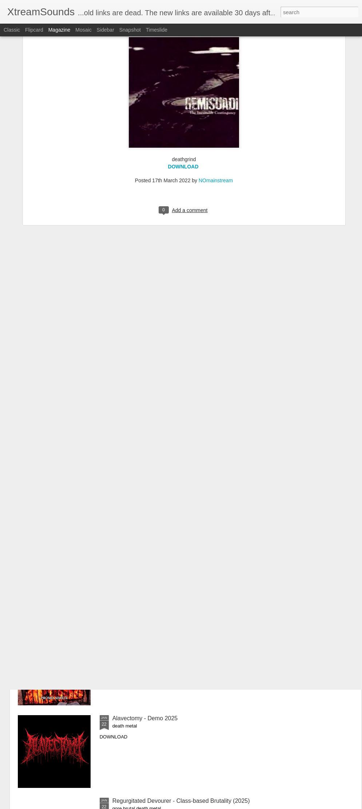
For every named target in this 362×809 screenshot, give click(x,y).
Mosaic (83, 30)
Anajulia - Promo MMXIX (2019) (153, 636)
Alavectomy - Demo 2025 (145, 718)
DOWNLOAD (183, 80)
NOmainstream (216, 94)
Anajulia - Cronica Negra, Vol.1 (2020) (161, 553)
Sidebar (105, 30)
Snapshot (130, 30)
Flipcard (34, 30)
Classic (12, 30)
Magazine (59, 30)
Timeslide (156, 30)
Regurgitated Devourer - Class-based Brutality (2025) (181, 801)
